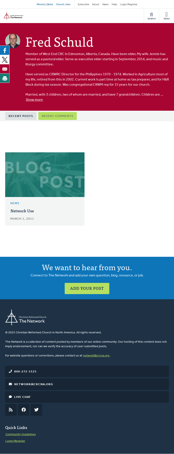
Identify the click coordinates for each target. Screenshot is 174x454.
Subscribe (83, 4)
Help (114, 4)
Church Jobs (63, 4)
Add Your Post (87, 288)
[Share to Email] (4, 69)
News (105, 4)
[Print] (4, 78)
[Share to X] (4, 59)
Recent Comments (57, 116)
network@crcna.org (96, 355)
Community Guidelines (20, 434)
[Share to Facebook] (4, 50)
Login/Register (128, 4)
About (95, 4)
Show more (34, 100)
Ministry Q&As (45, 4)
